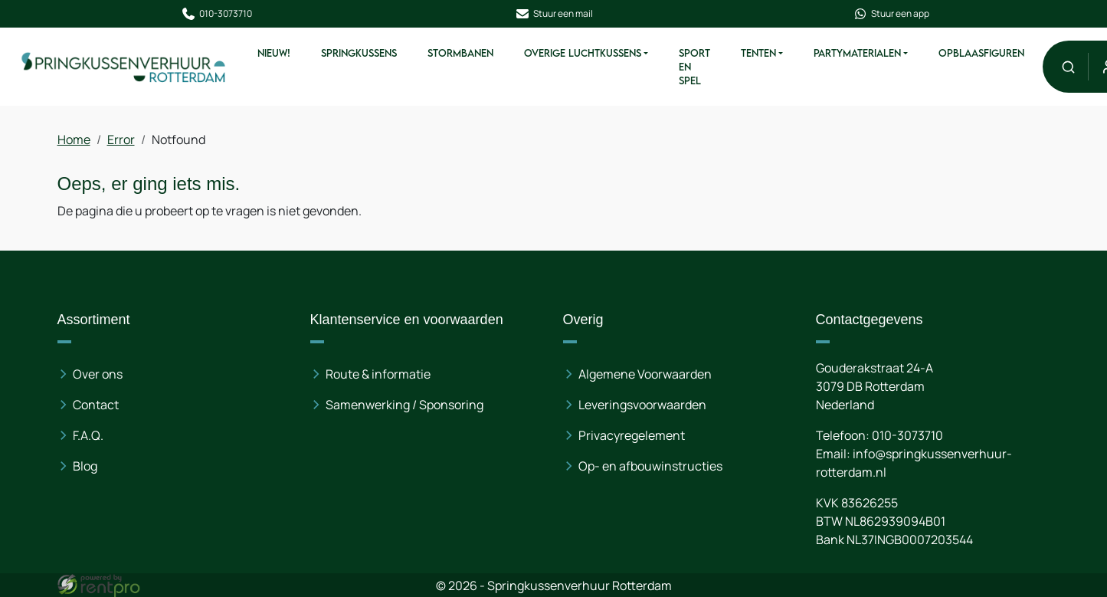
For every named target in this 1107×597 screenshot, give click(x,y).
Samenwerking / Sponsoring (404, 404)
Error (122, 139)
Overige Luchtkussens (581, 53)
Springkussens (358, 53)
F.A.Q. (89, 435)
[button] (1067, 66)
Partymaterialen (856, 53)
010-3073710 (216, 13)
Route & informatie (378, 374)
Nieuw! (273, 53)
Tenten (757, 53)
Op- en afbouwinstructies (650, 466)
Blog (86, 466)
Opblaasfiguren (980, 53)
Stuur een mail (554, 13)
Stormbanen (460, 53)
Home (74, 139)
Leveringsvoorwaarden (642, 404)
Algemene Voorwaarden (645, 374)
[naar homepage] (123, 66)
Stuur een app (891, 13)
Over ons (98, 374)
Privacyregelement (631, 435)
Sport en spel (693, 67)
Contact (97, 404)
